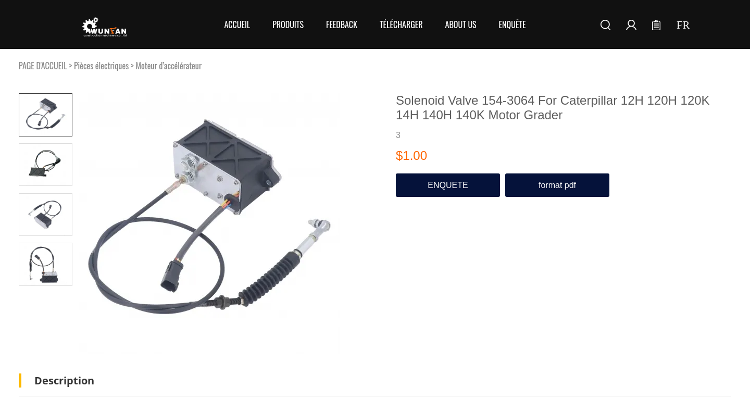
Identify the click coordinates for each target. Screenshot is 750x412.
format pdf (557, 185)
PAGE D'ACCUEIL (43, 65)
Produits (288, 24)
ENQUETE (448, 185)
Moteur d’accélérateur (168, 65)
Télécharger (401, 24)
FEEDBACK (341, 24)
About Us (461, 24)
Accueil (237, 24)
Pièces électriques (101, 65)
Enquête (512, 24)
